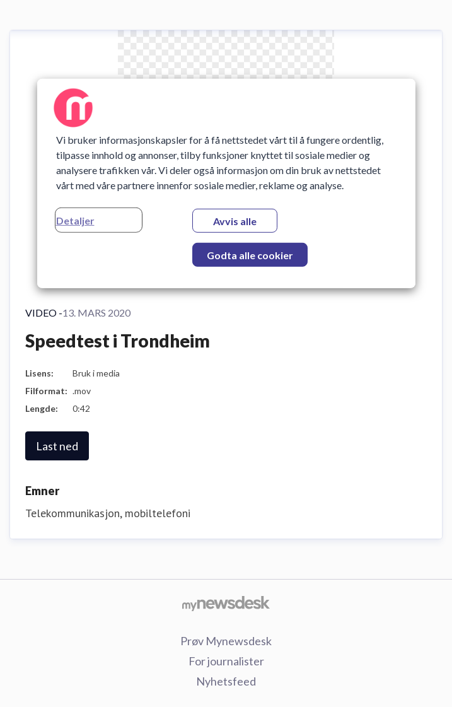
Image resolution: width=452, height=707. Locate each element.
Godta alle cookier (250, 255)
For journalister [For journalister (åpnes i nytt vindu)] (226, 661)
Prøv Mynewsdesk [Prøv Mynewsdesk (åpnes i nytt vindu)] (226, 641)
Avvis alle (235, 221)
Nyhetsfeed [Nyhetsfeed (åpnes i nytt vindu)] (226, 681)
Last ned (57, 446)
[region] (226, 183)
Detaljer (75, 220)
